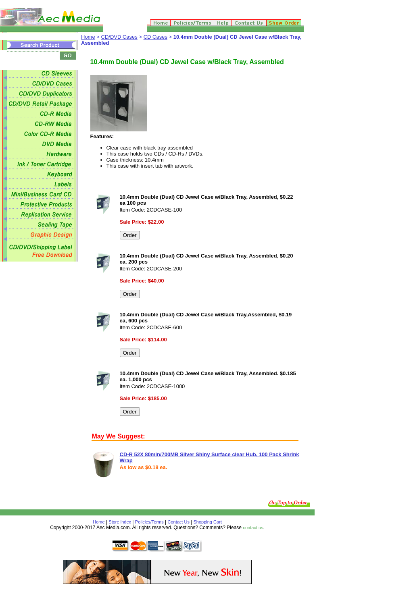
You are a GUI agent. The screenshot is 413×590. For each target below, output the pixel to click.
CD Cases (155, 37)
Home (88, 37)
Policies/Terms (149, 521)
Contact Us (179, 521)
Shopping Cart (206, 521)
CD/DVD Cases (119, 37)
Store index (119, 521)
